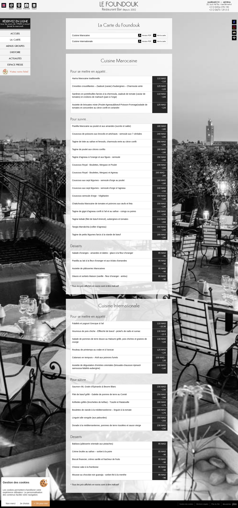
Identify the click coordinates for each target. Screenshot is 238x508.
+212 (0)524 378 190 (219, 7)
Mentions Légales (202, 504)
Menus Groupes (15, 45)
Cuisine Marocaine (81, 35)
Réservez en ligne (15, 23)
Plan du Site (215, 504)
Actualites (15, 58)
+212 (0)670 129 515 (219, 10)
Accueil (15, 33)
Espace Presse (15, 64)
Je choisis (24, 503)
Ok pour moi (41, 503)
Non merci (9, 503)
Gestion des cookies (186, 504)
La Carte (15, 39)
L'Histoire (15, 52)
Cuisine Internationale (82, 41)
